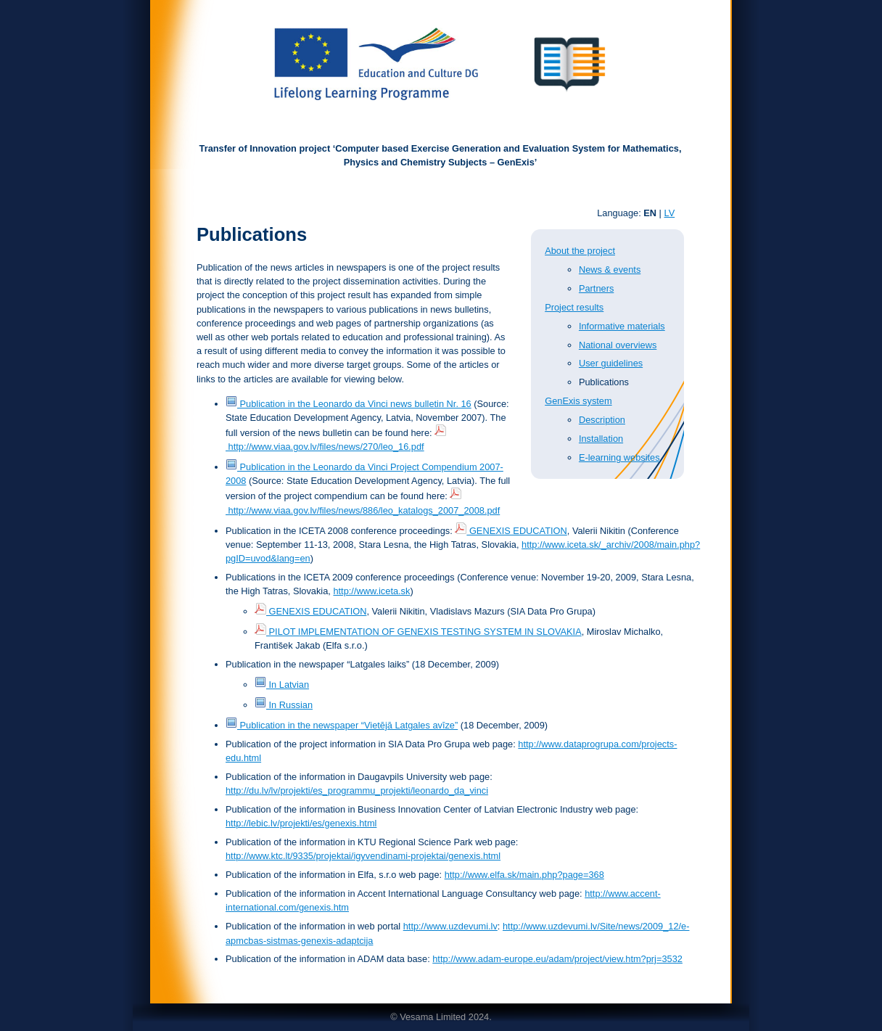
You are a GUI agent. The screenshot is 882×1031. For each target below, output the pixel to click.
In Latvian (282, 684)
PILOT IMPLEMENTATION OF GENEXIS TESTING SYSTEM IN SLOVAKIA (418, 631)
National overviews (617, 345)
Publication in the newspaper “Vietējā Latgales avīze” (342, 725)
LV (669, 213)
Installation (601, 438)
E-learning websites (619, 457)
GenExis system (578, 400)
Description (602, 419)
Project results (574, 307)
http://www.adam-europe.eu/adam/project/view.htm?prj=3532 (557, 958)
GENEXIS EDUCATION (510, 530)
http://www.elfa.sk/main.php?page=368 (524, 874)
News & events (609, 269)
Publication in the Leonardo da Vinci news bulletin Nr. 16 (348, 403)
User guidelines (611, 363)
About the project (580, 250)
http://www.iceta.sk (371, 591)
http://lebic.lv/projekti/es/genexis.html (301, 823)
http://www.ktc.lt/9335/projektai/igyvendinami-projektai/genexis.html (363, 855)
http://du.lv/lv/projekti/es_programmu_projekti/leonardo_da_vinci (357, 790)
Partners (596, 288)
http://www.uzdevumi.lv (450, 926)
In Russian (284, 704)
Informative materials (622, 326)
